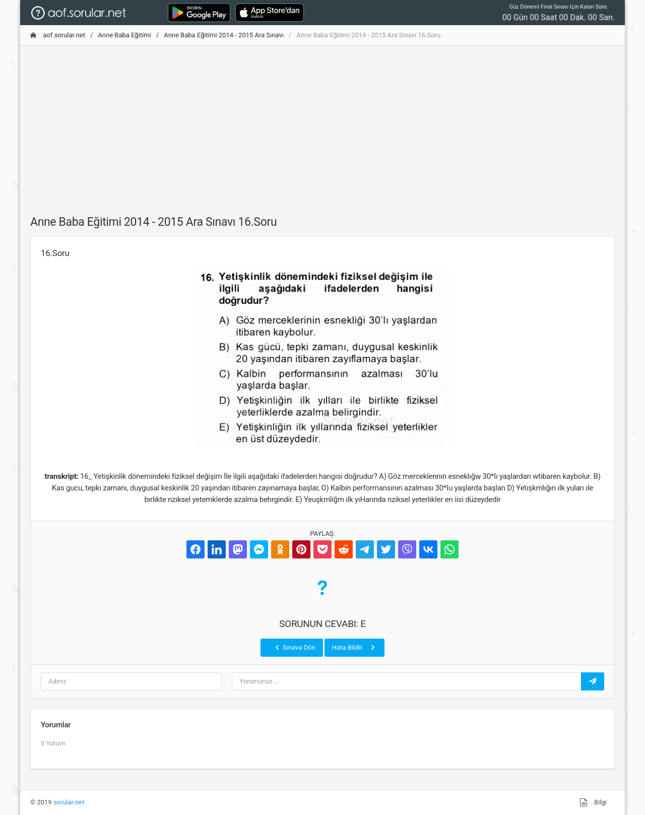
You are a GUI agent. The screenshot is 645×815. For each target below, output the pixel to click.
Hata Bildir (354, 647)
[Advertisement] (322, 124)
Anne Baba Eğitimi (124, 35)
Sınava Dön (294, 647)
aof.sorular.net (57, 35)
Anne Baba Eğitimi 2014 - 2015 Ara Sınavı (224, 35)
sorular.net (68, 802)
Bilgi (593, 802)
